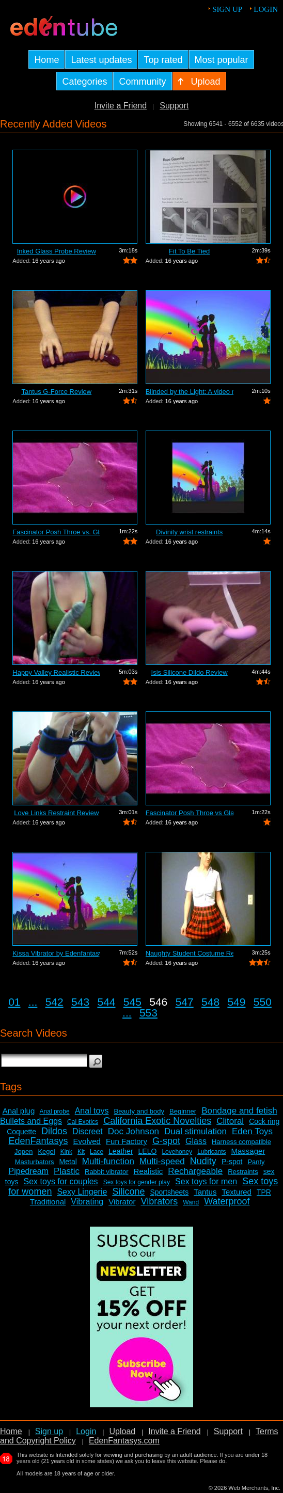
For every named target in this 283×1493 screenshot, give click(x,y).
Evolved (87, 1141)
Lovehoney (177, 1151)
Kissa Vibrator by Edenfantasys (56, 953)
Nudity (203, 1161)
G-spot (166, 1141)
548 (210, 1002)
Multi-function (108, 1161)
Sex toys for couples (61, 1181)
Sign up (227, 9)
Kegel (46, 1151)
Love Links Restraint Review (56, 813)
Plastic (67, 1171)
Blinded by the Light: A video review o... (189, 391)
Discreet (87, 1131)
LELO (147, 1151)
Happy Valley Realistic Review (56, 672)
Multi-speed (162, 1161)
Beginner (182, 1111)
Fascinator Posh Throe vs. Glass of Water (56, 532)
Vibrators (159, 1201)
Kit (81, 1151)
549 (236, 1002)
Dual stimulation (195, 1131)
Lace (96, 1151)
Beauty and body (139, 1111)
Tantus (205, 1191)
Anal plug (19, 1110)
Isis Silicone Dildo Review (189, 672)
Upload (122, 1431)
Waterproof (226, 1201)
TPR (264, 1192)
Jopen (23, 1151)
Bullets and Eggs (31, 1121)
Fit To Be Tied (189, 251)
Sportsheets (169, 1192)
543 (80, 1002)
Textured (236, 1191)
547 (185, 1002)
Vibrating (87, 1201)
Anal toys (92, 1110)
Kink (66, 1151)
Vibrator (121, 1201)
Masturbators (34, 1162)
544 (106, 1002)
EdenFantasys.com (124, 1440)
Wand (191, 1202)
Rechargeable (195, 1171)
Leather (120, 1151)
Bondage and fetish (239, 1111)
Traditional (48, 1201)
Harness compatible (241, 1142)
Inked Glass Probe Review (56, 251)
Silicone (128, 1191)
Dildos (54, 1131)
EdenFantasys (38, 1141)
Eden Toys (252, 1131)
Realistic (148, 1171)
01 (14, 1002)
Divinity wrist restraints (189, 532)
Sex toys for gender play (136, 1182)
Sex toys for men (206, 1181)
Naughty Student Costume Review (189, 953)
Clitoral (230, 1121)
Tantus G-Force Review (56, 391)
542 (54, 1002)
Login (266, 9)
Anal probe (55, 1111)
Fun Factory (126, 1141)
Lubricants (211, 1151)
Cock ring (264, 1121)
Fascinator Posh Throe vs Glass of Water (189, 813)
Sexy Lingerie (82, 1191)
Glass (196, 1141)
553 (148, 1013)
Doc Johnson (133, 1131)
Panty (255, 1162)
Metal (68, 1161)
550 (263, 1002)
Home (11, 1431)
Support (174, 105)
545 (132, 1002)
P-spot (232, 1161)
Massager (248, 1151)
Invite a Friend (121, 105)
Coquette (21, 1131)
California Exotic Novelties (157, 1121)
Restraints (243, 1172)
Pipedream (29, 1171)
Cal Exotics (82, 1121)
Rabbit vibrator (107, 1172)
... (33, 1002)
